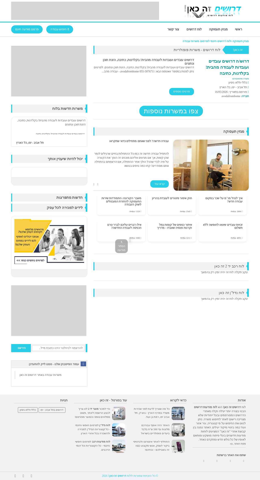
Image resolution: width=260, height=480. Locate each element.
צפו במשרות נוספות (171, 111)
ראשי (238, 29)
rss (231, 443)
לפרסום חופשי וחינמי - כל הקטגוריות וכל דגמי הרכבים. (92, 445)
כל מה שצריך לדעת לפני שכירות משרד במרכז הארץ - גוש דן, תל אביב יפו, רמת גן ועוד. (151, 412)
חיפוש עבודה (59, 29)
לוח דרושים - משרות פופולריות (197, 50)
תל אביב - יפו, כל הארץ (30, 142)
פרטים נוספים (181, 91)
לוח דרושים (194, 29)
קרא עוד (159, 183)
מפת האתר (240, 443)
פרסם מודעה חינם (27, 29)
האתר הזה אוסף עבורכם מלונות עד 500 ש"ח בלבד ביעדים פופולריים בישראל (155, 429)
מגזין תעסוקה (218, 29)
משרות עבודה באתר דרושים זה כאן (41, 374)
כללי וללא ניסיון (28, 409)
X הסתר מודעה (121, 246)
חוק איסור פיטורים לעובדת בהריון (172, 198)
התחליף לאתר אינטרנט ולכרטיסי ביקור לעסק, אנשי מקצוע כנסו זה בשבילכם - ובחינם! (151, 445)
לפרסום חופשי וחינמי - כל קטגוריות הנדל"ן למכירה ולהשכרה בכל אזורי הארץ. (92, 429)
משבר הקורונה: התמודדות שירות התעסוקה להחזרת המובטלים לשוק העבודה (121, 201)
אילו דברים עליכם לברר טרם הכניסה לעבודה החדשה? (124, 226)
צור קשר (173, 29)
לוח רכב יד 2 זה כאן (229, 266)
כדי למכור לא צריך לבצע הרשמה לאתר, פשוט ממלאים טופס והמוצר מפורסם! (92, 412)
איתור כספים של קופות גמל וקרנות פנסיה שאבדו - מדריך (174, 226)
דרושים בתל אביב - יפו (52, 409)
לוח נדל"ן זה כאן (231, 293)
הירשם (22, 348)
